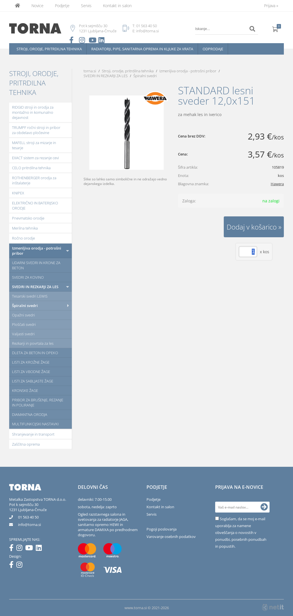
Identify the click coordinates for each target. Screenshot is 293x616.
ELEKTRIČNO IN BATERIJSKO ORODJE (35, 205)
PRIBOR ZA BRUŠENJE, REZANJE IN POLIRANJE (37, 402)
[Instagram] (20, 548)
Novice (37, 5)
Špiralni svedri (25, 305)
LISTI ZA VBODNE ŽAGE (31, 371)
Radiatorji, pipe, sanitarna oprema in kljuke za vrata (142, 48)
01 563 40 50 (146, 25)
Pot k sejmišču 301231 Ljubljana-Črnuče (28, 507)
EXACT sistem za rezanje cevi (35, 157)
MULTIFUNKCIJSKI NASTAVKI (35, 423)
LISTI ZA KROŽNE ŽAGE (31, 362)
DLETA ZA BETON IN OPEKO (35, 352)
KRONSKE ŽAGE (25, 390)
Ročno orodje (23, 238)
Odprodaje (213, 48)
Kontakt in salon (117, 5)
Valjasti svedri (23, 333)
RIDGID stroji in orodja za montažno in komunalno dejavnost (33, 112)
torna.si (90, 70)
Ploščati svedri (24, 324)
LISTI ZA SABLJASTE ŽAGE (32, 381)
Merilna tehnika (25, 228)
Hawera (277, 183)
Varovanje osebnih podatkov (171, 536)
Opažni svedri (23, 315)
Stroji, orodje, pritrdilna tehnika (49, 48)
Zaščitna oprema (26, 444)
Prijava (271, 5)
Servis (86, 5)
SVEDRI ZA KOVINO (28, 277)
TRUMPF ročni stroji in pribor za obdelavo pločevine (36, 130)
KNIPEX (18, 193)
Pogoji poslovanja (161, 529)
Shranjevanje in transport (33, 434)
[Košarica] (275, 29)
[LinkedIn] (40, 548)
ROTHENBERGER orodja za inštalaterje (34, 180)
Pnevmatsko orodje (28, 218)
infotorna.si (29, 524)
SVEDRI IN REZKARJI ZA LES (35, 286)
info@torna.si (147, 30)
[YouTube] (30, 548)
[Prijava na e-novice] (264, 507)
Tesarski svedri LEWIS (29, 296)
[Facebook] (12, 548)
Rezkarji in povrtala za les (33, 343)
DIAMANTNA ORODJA (29, 414)
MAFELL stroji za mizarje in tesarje (34, 145)
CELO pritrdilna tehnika (31, 167)
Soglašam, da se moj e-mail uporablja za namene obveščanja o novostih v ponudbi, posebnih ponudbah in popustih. (240, 532)
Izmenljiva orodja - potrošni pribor (36, 251)
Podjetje (62, 5)
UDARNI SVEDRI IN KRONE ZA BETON (36, 265)
